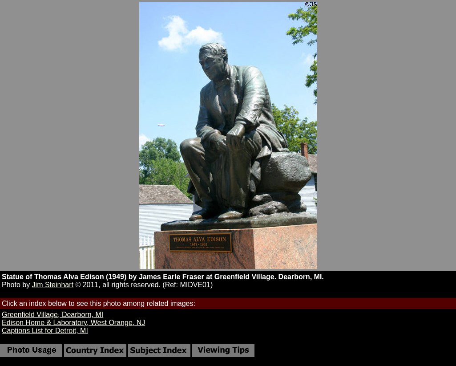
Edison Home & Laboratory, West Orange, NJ (73, 322)
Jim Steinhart (52, 285)
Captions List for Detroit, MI (45, 330)
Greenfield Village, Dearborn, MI (52, 314)
